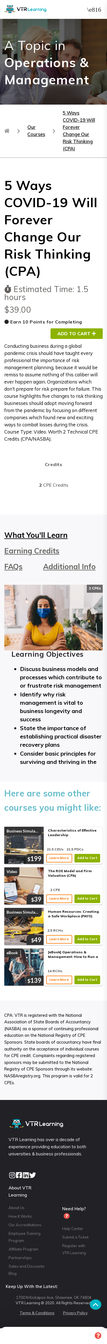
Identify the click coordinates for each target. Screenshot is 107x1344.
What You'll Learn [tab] (36, 535)
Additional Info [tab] (69, 566)
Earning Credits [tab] (31, 551)
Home (9, 1335)
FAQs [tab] (13, 566)
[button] (94, 9)
